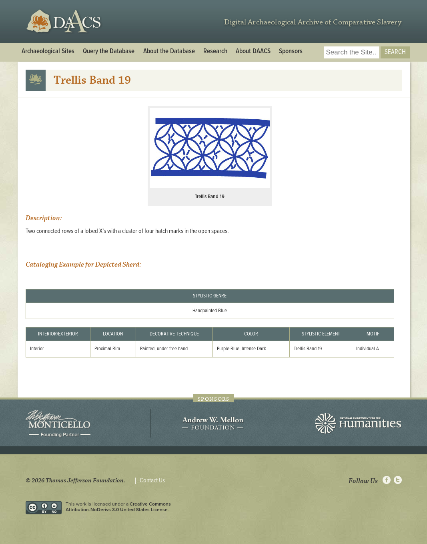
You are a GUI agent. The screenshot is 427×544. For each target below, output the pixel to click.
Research (215, 51)
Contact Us (152, 481)
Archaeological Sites (48, 51)
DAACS (65, 21)
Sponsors (291, 51)
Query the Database (108, 51)
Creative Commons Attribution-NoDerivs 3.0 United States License (118, 506)
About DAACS (253, 51)
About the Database (169, 51)
